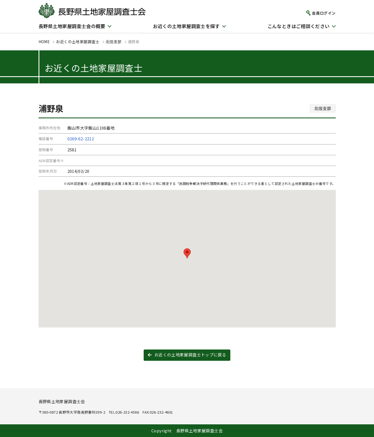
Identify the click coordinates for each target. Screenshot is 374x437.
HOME (44, 41)
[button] (187, 253)
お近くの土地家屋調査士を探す (186, 26)
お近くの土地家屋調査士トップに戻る (190, 354)
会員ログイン (323, 13)
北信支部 (114, 41)
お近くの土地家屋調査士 (77, 41)
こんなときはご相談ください (298, 26)
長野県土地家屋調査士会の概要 (72, 26)
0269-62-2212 (80, 138)
